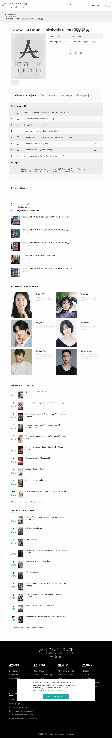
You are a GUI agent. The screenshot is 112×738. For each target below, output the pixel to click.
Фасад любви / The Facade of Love (44, 300)
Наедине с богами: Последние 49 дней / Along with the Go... (46, 551)
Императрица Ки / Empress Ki (37, 458)
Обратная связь (16, 699)
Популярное (14, 678)
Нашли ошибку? (24, 204)
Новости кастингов (25, 286)
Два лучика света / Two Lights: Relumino (41, 561)
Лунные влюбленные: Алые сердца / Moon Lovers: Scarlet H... (46, 415)
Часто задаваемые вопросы (21, 714)
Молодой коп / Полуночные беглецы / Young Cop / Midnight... (46, 584)
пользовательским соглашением (47, 690)
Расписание (14, 674)
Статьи (85, 674)
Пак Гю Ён (84, 322)
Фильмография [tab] (25, 95)
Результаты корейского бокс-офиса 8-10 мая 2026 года (46, 243)
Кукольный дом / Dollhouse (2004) (39, 118)
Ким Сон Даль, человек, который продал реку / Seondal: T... (45, 595)
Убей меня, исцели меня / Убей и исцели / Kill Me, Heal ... (45, 437)
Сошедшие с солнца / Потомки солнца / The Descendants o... (43, 426)
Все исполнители (65, 674)
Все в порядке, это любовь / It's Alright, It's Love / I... (46, 491)
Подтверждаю (56, 696)
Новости (86, 671)
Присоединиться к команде (21, 711)
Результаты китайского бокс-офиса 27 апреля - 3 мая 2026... (47, 269)
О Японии (86, 678)
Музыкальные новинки (68, 671)
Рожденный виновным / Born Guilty (89, 357)
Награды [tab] (66, 95)
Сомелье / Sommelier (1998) (36, 143)
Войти (95, 5)
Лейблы (61, 678)
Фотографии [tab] (84, 95)
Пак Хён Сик (40, 351)
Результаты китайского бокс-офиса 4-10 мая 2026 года (45, 230)
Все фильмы (39, 671)
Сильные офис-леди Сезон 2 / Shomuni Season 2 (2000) (48, 137)
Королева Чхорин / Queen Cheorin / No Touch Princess (44, 448)
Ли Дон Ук (39, 322)
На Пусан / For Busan (33, 528)
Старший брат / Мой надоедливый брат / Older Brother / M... (45, 518)
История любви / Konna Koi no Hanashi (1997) (44, 156)
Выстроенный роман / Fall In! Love (89, 328)
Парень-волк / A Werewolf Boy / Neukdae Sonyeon (45, 616)
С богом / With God (33, 572)
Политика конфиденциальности (23, 718)
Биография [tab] (47, 95)
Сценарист (78, 36)
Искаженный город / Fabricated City (39, 605)
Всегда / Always (31, 539)
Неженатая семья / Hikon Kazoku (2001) (41, 131)
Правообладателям (18, 707)
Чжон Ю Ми (40, 294)
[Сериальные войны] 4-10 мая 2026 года (38, 256)
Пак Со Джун (86, 351)
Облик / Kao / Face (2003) (35, 125)
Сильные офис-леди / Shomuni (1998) (40, 149)
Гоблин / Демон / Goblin (35, 469)
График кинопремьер (43, 674)
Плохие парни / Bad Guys (35, 480)
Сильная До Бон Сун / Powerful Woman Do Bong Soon (47, 403)
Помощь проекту (16, 703)
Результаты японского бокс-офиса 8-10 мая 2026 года (45, 217)
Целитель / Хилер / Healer (36, 392)
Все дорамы (14, 671)
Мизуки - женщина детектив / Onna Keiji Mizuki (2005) (47, 112)
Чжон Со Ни (85, 294)
